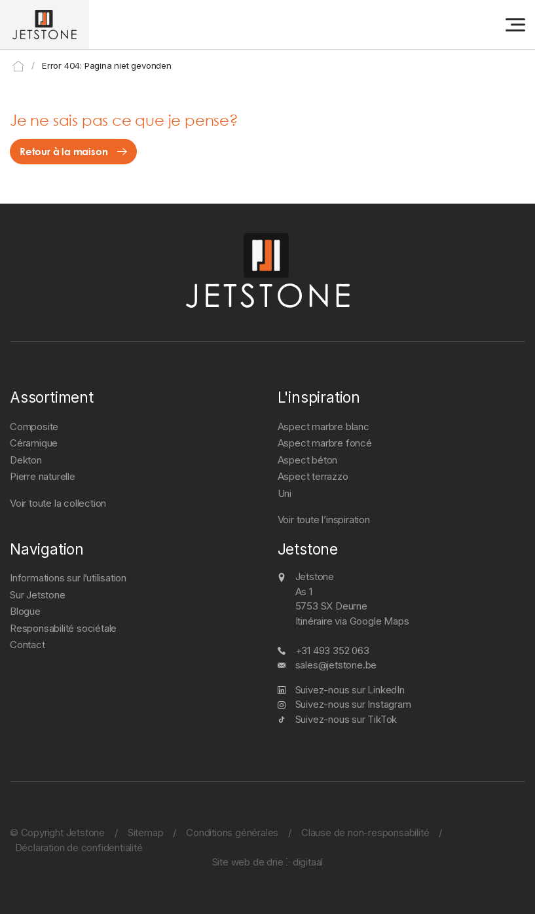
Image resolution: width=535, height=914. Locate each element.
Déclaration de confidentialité (79, 847)
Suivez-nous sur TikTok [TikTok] (346, 719)
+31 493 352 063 (332, 650)
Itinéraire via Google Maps (352, 621)
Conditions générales (232, 832)
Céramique (34, 443)
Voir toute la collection (58, 503)
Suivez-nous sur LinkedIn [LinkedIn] (350, 690)
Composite (34, 426)
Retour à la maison (63, 151)
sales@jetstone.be (336, 665)
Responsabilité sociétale (63, 628)
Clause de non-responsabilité (365, 832)
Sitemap (146, 832)
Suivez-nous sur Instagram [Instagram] (353, 704)
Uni (284, 493)
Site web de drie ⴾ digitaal (267, 862)
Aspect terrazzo (313, 476)
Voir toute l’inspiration (324, 519)
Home (18, 66)
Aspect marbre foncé (325, 443)
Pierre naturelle (42, 476)
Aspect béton (308, 460)
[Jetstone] (44, 24)
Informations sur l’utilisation (68, 578)
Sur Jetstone (37, 595)
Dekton (26, 460)
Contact (27, 644)
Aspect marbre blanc (323, 426)
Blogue (25, 611)
